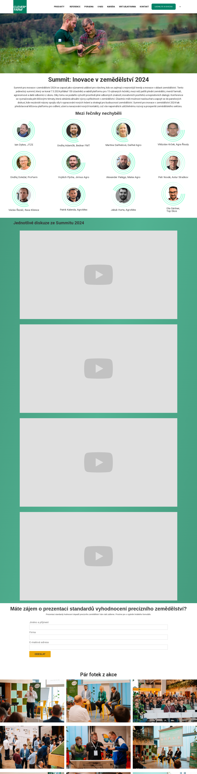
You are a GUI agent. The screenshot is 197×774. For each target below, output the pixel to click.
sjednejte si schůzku (164, 7)
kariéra (111, 7)
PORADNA (89, 7)
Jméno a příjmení (39, 622)
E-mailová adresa (39, 642)
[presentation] (49, 664)
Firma (32, 632)
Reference (75, 7)
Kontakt (144, 7)
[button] (59, 7)
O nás (100, 7)
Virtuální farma (127, 7)
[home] (20, 6)
